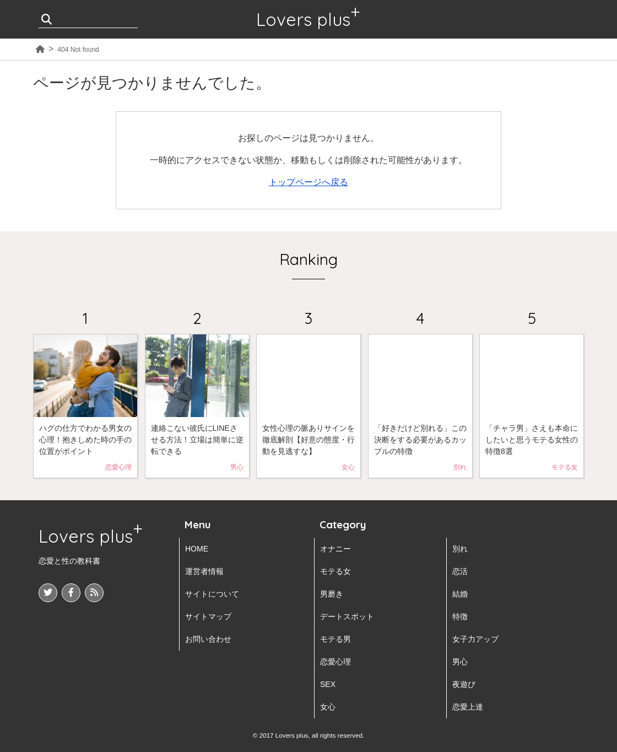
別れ (460, 548)
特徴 (460, 616)
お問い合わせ (208, 639)
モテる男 (335, 639)
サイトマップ (208, 616)
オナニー (335, 548)
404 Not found (78, 49)
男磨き (331, 593)
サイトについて (212, 593)
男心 (460, 661)
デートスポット (347, 616)
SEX (327, 684)
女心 (327, 706)
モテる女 (335, 571)
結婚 (460, 593)
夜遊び (463, 684)
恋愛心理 (335, 661)
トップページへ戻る (308, 182)
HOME (196, 548)
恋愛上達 (467, 706)
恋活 (460, 571)
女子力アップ (475, 639)
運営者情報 (204, 571)
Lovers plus (303, 19)
